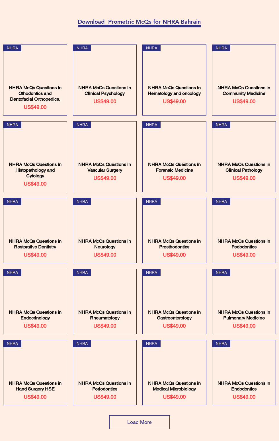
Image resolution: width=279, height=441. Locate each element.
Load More (139, 422)
